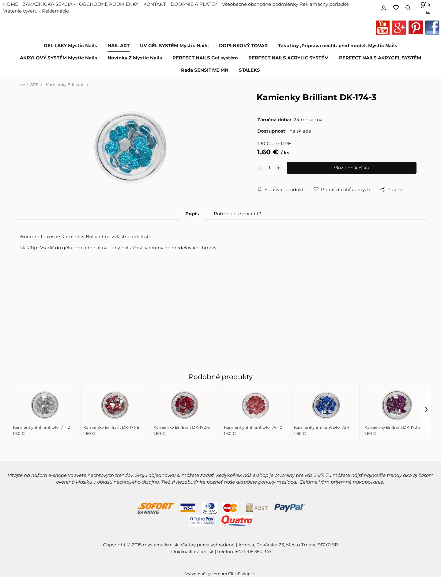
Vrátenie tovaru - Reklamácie (36, 11)
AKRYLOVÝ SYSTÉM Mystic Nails (58, 58)
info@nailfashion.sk (191, 551)
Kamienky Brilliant (65, 84)
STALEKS (249, 70)
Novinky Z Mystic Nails (134, 58)
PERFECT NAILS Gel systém (205, 58)
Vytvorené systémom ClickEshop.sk (220, 573)
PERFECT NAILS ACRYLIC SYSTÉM (288, 58)
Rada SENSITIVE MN (204, 70)
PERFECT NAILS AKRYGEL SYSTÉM (380, 58)
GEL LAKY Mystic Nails (70, 45)
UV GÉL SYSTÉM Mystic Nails (174, 45)
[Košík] (423, 7)
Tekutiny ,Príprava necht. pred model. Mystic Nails (337, 45)
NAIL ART (118, 45)
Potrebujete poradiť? (237, 214)
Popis (192, 214)
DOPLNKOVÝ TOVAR (243, 45)
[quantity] (269, 168)
